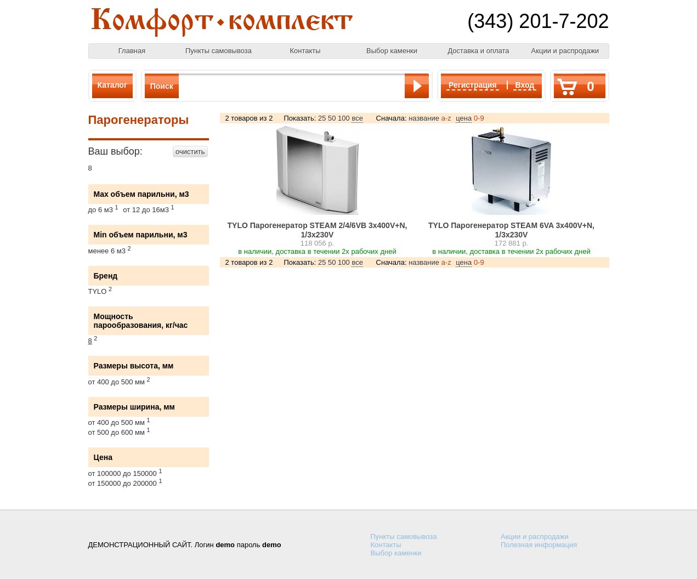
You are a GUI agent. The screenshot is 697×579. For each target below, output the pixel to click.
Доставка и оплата (478, 51)
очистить (190, 151)
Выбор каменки (391, 51)
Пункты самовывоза (218, 51)
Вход (525, 85)
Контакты (305, 51)
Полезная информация (539, 545)
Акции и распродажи (565, 51)
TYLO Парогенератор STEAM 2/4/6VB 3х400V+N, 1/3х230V (317, 230)
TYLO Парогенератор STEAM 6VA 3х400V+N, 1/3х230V (511, 230)
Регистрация (473, 85)
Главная (131, 51)
